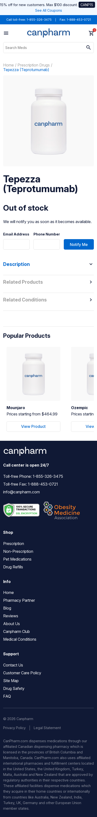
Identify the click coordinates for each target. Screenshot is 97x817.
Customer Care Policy (22, 672)
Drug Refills (13, 566)
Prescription (13, 543)
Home (8, 65)
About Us (11, 623)
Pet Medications (17, 559)
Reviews (10, 615)
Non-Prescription (18, 551)
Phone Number (46, 234)
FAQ (7, 696)
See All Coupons (48, 10)
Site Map (11, 680)
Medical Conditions (19, 639)
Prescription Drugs (33, 65)
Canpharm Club (16, 631)
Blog (7, 608)
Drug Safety (13, 688)
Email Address (16, 234)
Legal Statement (47, 728)
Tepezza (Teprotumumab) (26, 69)
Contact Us (13, 665)
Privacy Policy (14, 728)
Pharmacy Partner (19, 600)
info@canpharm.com (21, 491)
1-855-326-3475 (39, 19)
